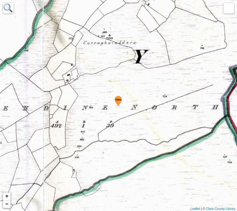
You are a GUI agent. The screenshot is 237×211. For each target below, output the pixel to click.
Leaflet (195, 208)
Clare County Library (221, 208)
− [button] (7, 204)
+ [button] (7, 196)
